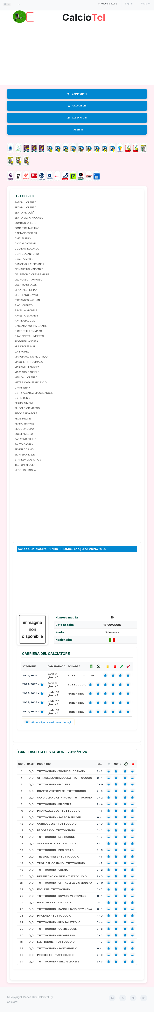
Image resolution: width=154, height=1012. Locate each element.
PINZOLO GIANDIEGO (27, 408)
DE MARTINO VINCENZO (29, 269)
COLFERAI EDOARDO (27, 248)
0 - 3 (100, 850)
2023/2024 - (33, 694)
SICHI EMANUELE (25, 454)
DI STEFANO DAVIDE (26, 294)
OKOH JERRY (22, 387)
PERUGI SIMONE (24, 403)
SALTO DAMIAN (24, 444)
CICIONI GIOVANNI (26, 243)
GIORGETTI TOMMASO (28, 331)
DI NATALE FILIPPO (26, 289)
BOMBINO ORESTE (25, 222)
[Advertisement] (77, 54)
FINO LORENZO (24, 305)
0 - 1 (99, 817)
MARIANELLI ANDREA (27, 367)
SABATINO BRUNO (25, 439)
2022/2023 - (33, 703)
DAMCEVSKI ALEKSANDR (29, 264)
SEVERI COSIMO (24, 449)
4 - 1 (99, 843)
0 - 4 (100, 922)
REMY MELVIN (23, 418)
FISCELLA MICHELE (26, 310)
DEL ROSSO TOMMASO (28, 279)
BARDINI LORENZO (26, 202)
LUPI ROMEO (22, 351)
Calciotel (12, 1001)
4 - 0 (100, 915)
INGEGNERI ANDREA (26, 341)
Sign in (129, 3)
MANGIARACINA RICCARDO (31, 356)
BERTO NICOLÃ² (24, 212)
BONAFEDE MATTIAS (27, 228)
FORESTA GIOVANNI (26, 315)
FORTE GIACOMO (25, 320)
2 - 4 (100, 804)
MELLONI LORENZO (26, 377)
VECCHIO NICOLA (25, 470)
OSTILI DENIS (22, 397)
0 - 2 (100, 869)
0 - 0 (100, 784)
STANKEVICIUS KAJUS (28, 459)
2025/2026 (30, 675)
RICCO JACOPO (24, 428)
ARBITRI (78, 129)
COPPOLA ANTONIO (27, 253)
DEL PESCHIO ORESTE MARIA (32, 274)
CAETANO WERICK (26, 233)
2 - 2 (100, 771)
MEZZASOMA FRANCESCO (31, 382)
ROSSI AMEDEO (24, 433)
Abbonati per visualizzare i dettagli (47, 722)
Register (145, 3)
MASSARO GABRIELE (27, 372)
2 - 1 (99, 777)
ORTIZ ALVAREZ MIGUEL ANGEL (34, 392)
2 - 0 (100, 790)
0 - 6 (100, 928)
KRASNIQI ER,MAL (25, 346)
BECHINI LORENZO (26, 207)
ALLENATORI (77, 117)
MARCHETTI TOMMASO (29, 361)
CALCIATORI (77, 105)
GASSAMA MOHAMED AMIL (31, 325)
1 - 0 (99, 889)
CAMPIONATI (77, 94)
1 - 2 (99, 836)
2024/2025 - (33, 685)
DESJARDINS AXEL (26, 284)
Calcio (84, 15)
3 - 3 (100, 961)
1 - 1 (99, 810)
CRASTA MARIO (24, 258)
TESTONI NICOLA (25, 464)
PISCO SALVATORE (26, 413)
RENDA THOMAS (24, 423)
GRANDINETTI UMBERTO (29, 336)
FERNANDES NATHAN (27, 300)
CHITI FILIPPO (23, 238)
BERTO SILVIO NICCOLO (29, 217)
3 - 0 (100, 823)
